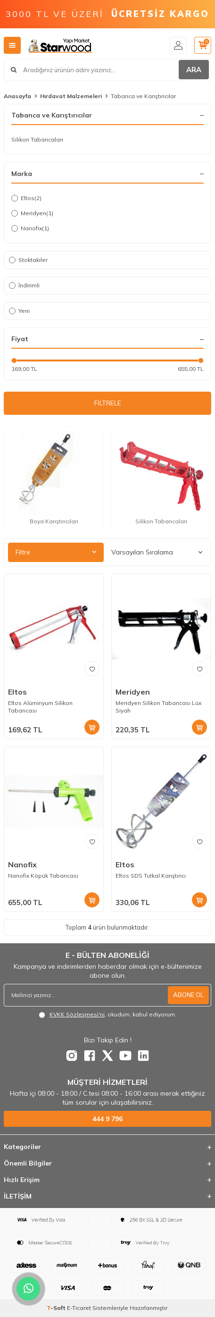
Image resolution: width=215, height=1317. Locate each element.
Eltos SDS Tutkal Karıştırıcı (151, 875)
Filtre (56, 552)
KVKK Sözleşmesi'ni (77, 1014)
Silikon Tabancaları (37, 139)
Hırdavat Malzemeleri (71, 96)
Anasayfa (17, 96)
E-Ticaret (79, 1307)
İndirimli (24, 285)
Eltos (26, 198)
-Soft (57, 1307)
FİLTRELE (107, 403)
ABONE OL (188, 994)
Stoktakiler (28, 259)
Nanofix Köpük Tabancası (43, 875)
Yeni (19, 310)
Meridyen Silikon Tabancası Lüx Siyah (158, 706)
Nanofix (30, 228)
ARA (193, 69)
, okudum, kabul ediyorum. (107, 1014)
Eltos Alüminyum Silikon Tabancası (40, 706)
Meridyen (32, 213)
